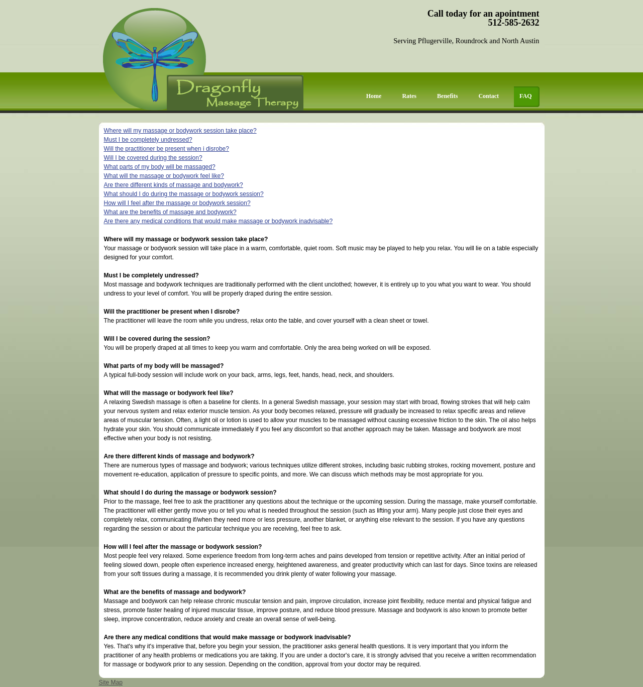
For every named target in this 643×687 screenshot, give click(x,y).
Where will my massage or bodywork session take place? (180, 130)
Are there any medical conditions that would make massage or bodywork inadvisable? (218, 221)
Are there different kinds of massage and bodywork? (173, 184)
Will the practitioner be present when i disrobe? (166, 148)
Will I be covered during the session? (153, 157)
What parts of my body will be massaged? (160, 166)
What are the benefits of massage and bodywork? (170, 212)
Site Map (111, 682)
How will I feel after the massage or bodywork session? (177, 203)
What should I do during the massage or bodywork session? (184, 194)
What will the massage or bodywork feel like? (164, 175)
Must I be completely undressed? (148, 139)
